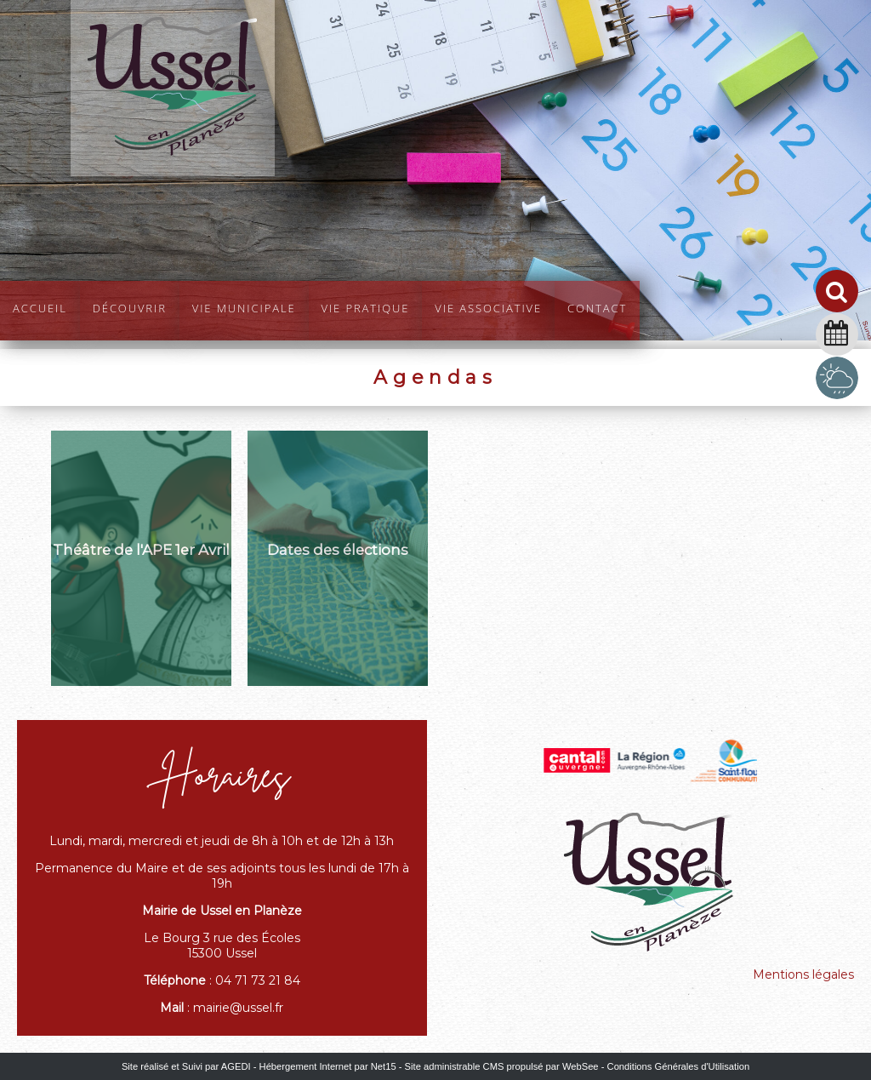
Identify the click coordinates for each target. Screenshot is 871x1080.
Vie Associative (488, 306)
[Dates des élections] (338, 558)
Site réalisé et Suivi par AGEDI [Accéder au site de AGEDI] (186, 1066)
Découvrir (130, 306)
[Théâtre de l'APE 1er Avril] (141, 558)
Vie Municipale (244, 306)
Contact (597, 306)
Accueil (40, 306)
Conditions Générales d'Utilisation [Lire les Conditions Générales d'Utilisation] (678, 1066)
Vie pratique (366, 306)
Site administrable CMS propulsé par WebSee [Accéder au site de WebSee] (502, 1066)
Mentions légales (803, 974)
